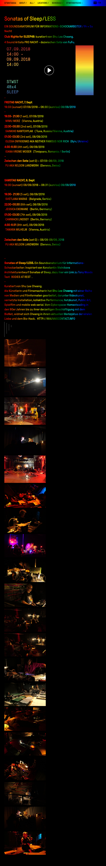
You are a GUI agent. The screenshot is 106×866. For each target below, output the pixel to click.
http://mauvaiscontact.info (56, 318)
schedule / (57, 3)
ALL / (32, 3)
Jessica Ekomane (16, 209)
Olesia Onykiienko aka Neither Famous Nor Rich (37, 141)
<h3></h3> (49, 70)
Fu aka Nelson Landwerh (22, 165)
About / (23, 3)
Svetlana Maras (16, 199)
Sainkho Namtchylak (19, 131)
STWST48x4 (10, 3)
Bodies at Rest (21, 277)
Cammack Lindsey (17, 219)
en (100, 3)
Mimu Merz (12, 121)
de (95, 3)
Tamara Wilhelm (16, 229)
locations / (43, 3)
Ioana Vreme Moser (18, 151)
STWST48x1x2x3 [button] (74, 3)
